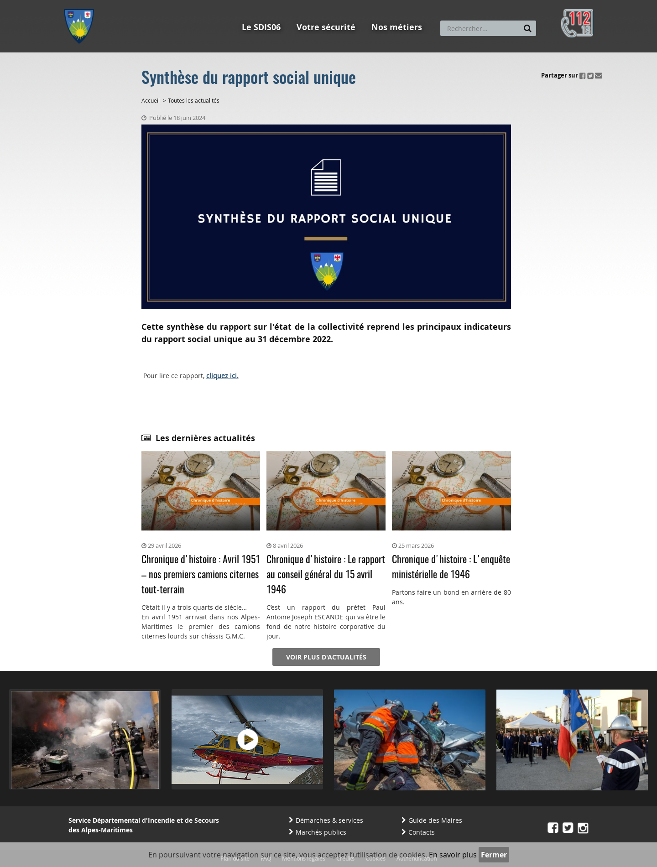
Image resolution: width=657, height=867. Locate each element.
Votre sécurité (326, 27)
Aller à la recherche (187, 4)
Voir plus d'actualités (326, 657)
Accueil (150, 100)
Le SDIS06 (261, 27)
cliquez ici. (222, 375)
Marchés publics (321, 832)
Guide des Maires (435, 820)
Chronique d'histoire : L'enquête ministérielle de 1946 (451, 567)
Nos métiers (396, 27)
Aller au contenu (130, 4)
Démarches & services (329, 820)
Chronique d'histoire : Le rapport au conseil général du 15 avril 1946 (325, 575)
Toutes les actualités (193, 100)
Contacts (421, 832)
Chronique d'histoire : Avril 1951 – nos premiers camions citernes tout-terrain (200, 575)
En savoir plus (453, 855)
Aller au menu (81, 4)
